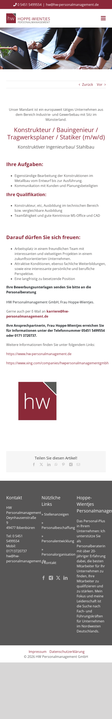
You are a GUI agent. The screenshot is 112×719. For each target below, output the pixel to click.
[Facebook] (44, 578)
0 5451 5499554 (27, 4)
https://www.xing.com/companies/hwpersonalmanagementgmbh (57, 363)
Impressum (38, 651)
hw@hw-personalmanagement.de (72, 4)
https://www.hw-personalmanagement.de (38, 354)
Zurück (87, 84)
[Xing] (51, 578)
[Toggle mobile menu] (103, 18)
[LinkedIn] (65, 578)
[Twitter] (58, 578)
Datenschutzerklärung (67, 651)
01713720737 (16, 551)
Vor (99, 84)
